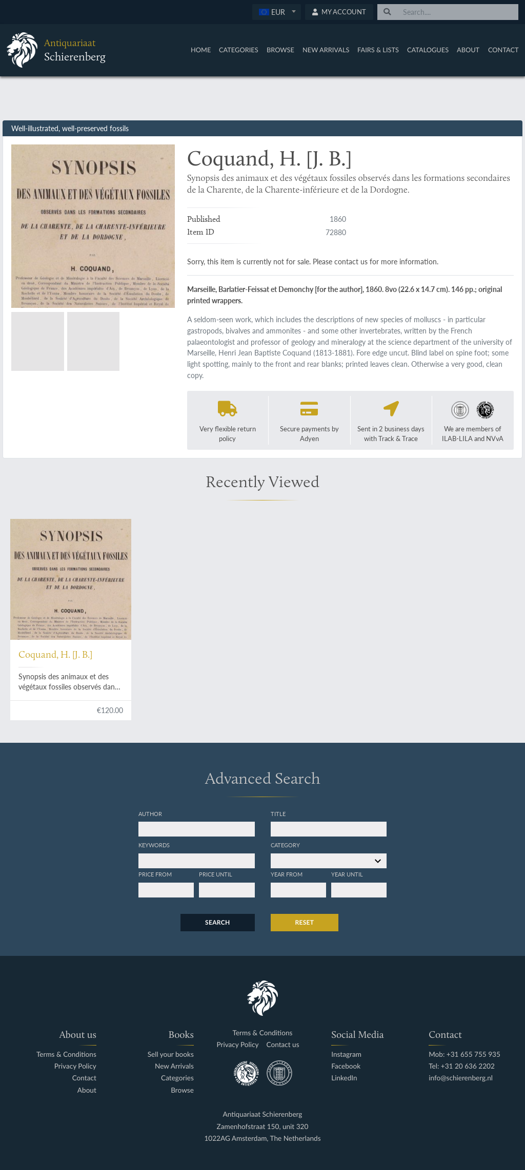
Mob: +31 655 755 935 (464, 1054)
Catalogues (428, 49)
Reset (304, 922)
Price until (215, 874)
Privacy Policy (75, 1066)
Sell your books (171, 1054)
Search (217, 922)
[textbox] (276, 12)
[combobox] (276, 12)
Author (150, 813)
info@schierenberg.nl (461, 1078)
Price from (155, 874)
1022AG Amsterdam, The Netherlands (262, 1138)
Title (278, 813)
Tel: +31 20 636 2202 (462, 1066)
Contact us (283, 1045)
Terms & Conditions (66, 1054)
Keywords (154, 845)
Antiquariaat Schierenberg (262, 1114)
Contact (503, 49)
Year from (286, 874)
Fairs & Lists (378, 49)
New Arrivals (326, 49)
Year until (347, 874)
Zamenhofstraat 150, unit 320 (263, 1127)
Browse (280, 49)
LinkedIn (344, 1078)
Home (201, 49)
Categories (238, 49)
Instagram (346, 1054)
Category (285, 845)
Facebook (345, 1066)
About (468, 49)
